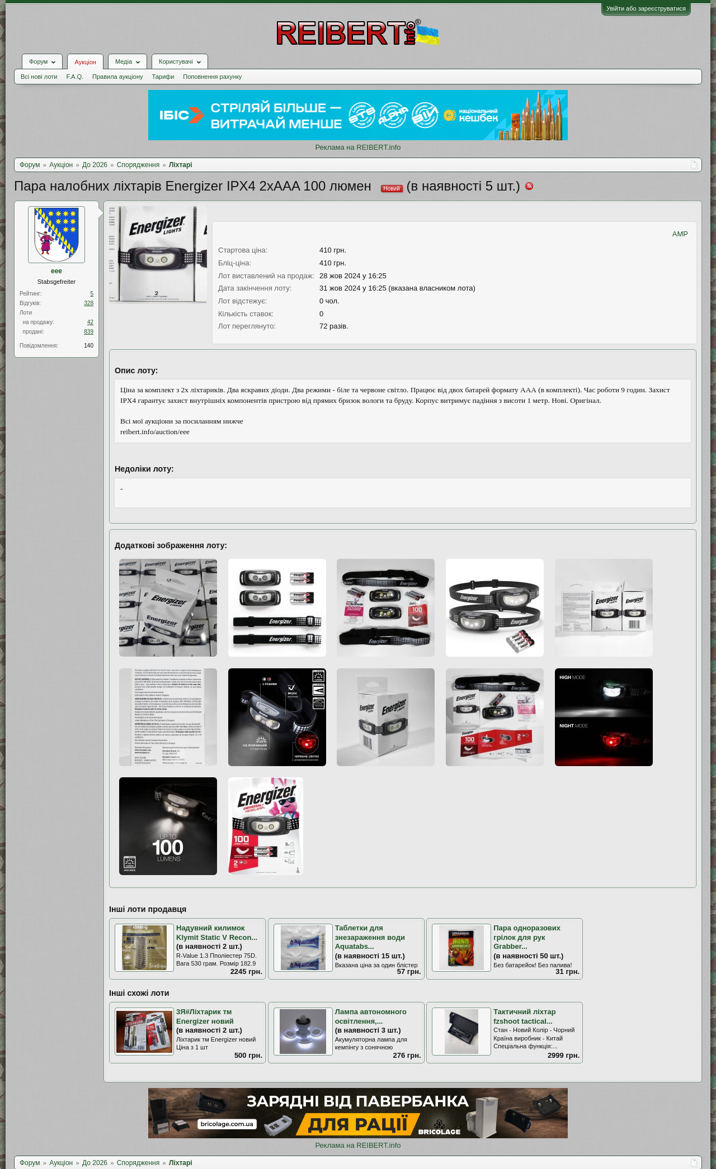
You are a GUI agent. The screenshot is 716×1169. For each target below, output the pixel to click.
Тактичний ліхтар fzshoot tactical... (524, 1016)
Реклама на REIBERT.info (358, 147)
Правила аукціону (117, 76)
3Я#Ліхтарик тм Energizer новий (205, 1016)
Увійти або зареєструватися (646, 8)
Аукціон (85, 62)
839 (88, 332)
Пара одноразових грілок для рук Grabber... (526, 937)
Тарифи (163, 76)
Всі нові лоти (39, 76)
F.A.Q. (74, 76)
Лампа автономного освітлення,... (371, 1016)
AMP (680, 234)
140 (88, 346)
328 (88, 303)
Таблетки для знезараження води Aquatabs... (370, 937)
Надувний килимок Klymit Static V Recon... (216, 933)
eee (56, 271)
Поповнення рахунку (212, 76)
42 (90, 322)
